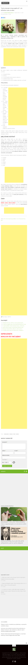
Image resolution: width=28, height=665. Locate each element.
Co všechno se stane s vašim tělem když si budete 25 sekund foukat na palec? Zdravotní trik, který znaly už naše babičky (13, 591)
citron (6, 202)
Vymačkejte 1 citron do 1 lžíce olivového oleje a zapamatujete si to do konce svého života (13, 524)
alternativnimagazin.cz (9, 12)
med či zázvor (12, 202)
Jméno (4, 450)
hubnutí (11, 434)
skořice (2, 202)
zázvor (17, 434)
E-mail (16, 450)
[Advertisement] (14, 57)
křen (14, 434)
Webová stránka (5, 455)
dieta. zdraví (6, 434)
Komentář (4, 442)
